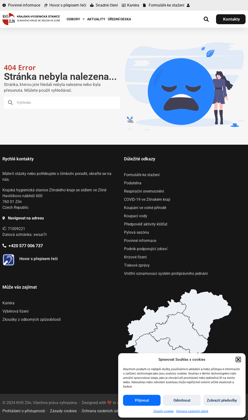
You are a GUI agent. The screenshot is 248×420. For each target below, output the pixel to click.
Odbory (76, 19)
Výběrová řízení (15, 311)
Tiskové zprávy (137, 265)
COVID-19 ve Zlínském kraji (147, 199)
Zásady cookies (163, 411)
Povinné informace (140, 240)
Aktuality (96, 19)
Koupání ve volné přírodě (145, 207)
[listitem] (179, 333)
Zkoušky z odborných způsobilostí (31, 319)
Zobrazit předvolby (222, 400)
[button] (238, 359)
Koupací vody (135, 216)
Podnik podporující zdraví (145, 249)
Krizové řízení (135, 257)
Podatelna (132, 183)
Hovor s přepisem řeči (38, 258)
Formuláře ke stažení (142, 174)
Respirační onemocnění (144, 191)
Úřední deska (119, 19)
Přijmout (142, 400)
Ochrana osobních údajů (192, 411)
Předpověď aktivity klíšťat (145, 224)
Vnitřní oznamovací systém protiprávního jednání (166, 273)
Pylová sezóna (136, 232)
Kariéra (8, 303)
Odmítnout (181, 400)
